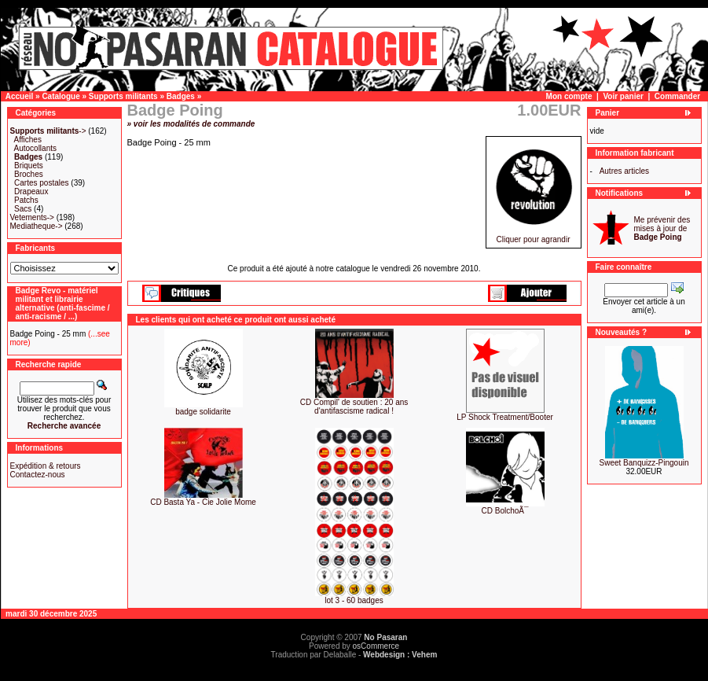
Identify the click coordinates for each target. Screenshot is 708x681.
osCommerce (376, 646)
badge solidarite (203, 411)
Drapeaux (31, 191)
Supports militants (123, 96)
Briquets (28, 165)
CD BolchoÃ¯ (505, 510)
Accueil (20, 96)
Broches (28, 174)
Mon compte (569, 96)
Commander (677, 96)
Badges (181, 96)
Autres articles (624, 171)
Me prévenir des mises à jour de (662, 228)
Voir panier (623, 96)
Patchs (26, 200)
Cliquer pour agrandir (533, 236)
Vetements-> (32, 217)
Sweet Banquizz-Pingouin (644, 462)
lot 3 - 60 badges (354, 600)
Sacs (22, 208)
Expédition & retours (45, 466)
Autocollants (35, 148)
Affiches (28, 139)
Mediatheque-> (36, 226)
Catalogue (60, 96)
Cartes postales (41, 183)
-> (48, 131)
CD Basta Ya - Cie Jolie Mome (203, 502)
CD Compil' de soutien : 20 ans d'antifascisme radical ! (354, 406)
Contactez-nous (37, 474)
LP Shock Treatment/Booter (505, 417)
